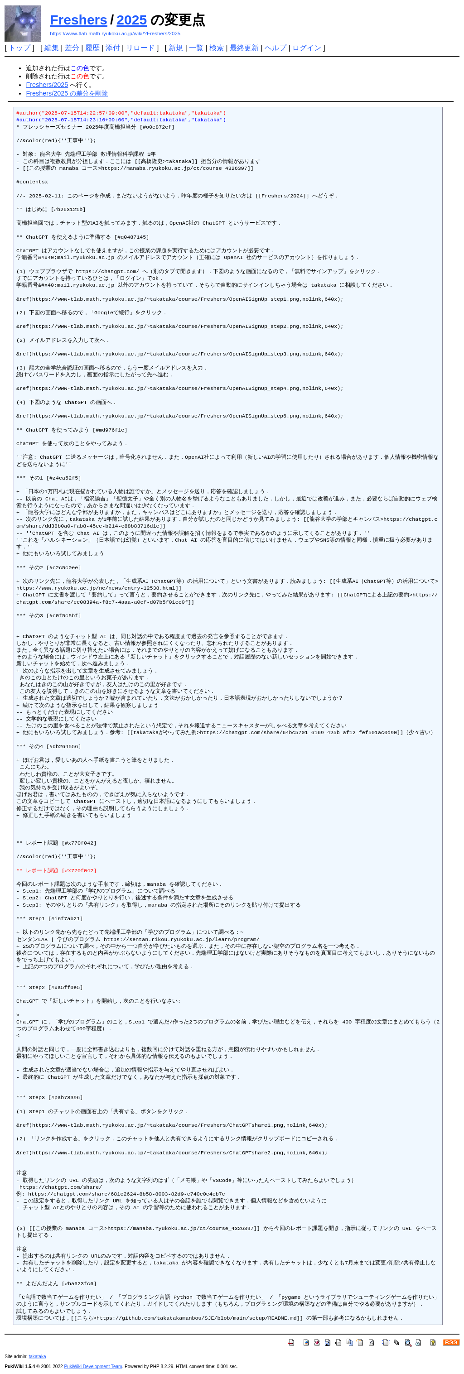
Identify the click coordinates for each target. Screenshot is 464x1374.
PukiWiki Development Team (93, 1366)
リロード (140, 48)
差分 (72, 48)
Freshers (78, 19)
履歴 (92, 48)
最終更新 (244, 48)
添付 (113, 48)
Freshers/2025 (47, 84)
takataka (37, 1356)
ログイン (306, 48)
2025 (131, 19)
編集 (51, 48)
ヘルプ (275, 48)
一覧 (196, 48)
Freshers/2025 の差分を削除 (67, 93)
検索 (216, 48)
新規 (176, 48)
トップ (19, 48)
